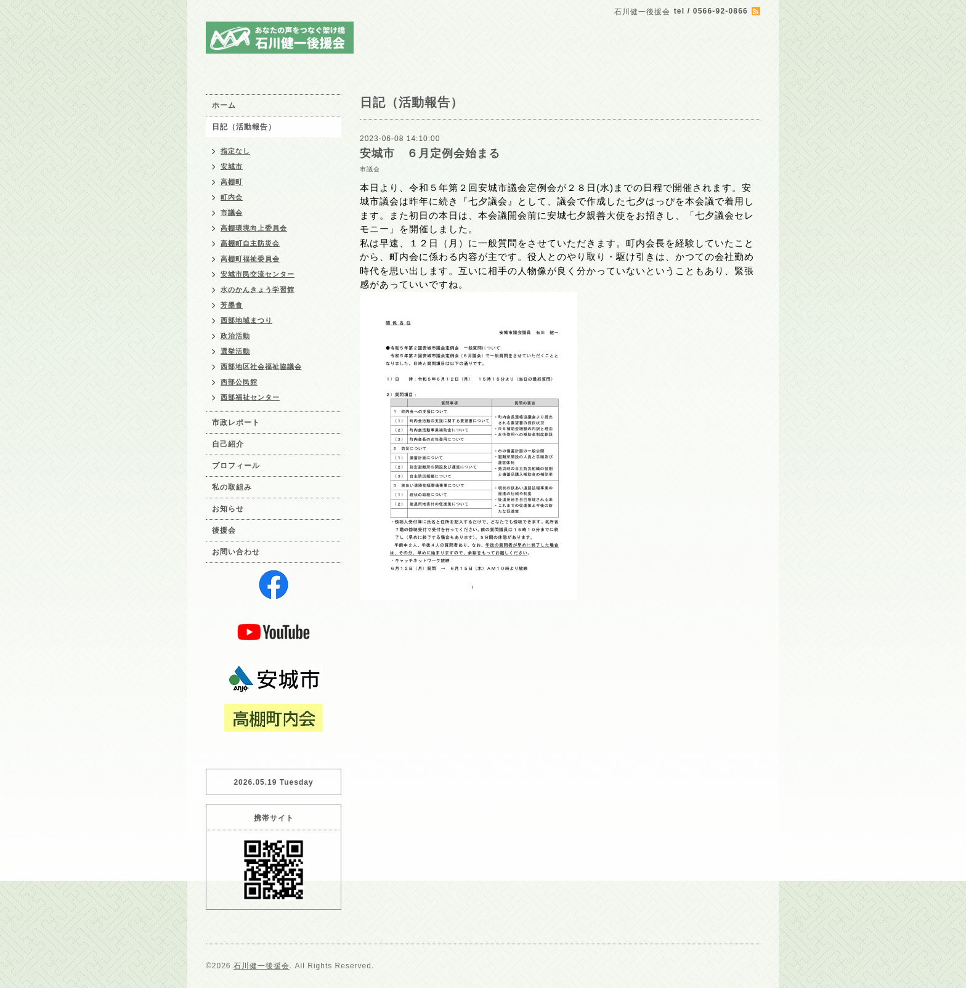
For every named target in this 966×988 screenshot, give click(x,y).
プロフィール (236, 465)
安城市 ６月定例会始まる (430, 153)
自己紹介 (228, 444)
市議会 (370, 169)
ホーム (224, 105)
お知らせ (228, 508)
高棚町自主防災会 (250, 243)
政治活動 (235, 335)
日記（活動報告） (244, 127)
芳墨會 (232, 305)
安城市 (232, 166)
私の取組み (232, 487)
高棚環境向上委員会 (254, 228)
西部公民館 (239, 382)
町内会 (232, 197)
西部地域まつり (246, 320)
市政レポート (236, 422)
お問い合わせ (236, 552)
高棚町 (232, 181)
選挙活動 (235, 351)
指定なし (235, 151)
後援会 (224, 530)
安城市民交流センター (257, 274)
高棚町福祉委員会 (250, 258)
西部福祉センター (250, 397)
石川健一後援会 (261, 966)
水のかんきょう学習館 (257, 289)
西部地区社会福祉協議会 (261, 366)
